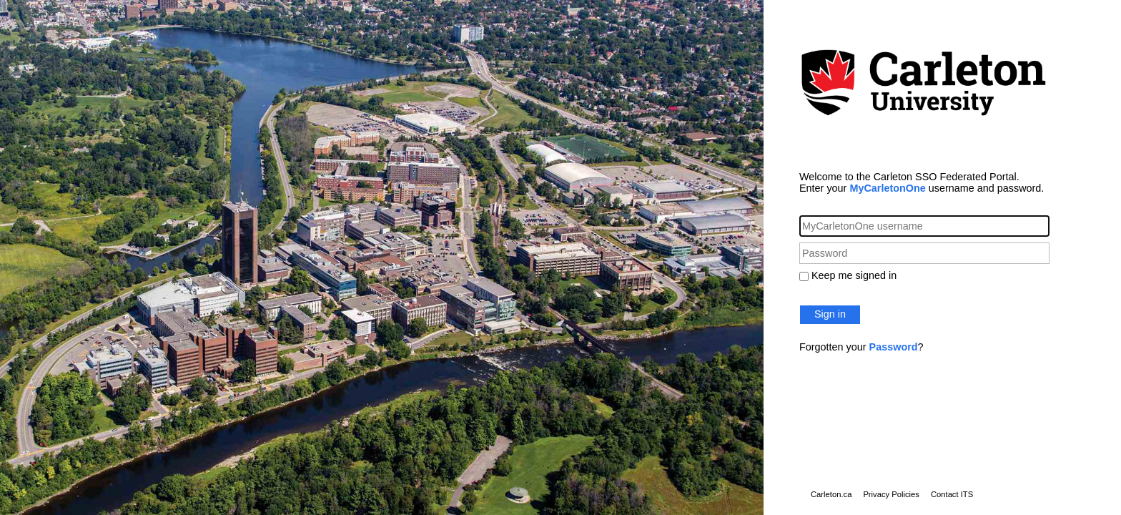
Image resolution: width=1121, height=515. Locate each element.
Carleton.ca (831, 494)
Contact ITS (952, 494)
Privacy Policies (891, 494)
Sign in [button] (830, 314)
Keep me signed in (854, 275)
